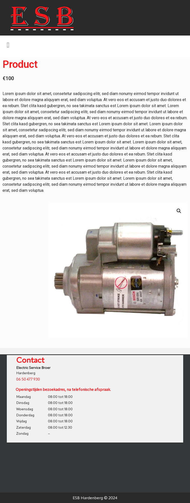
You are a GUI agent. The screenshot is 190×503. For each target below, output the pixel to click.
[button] (8, 45)
